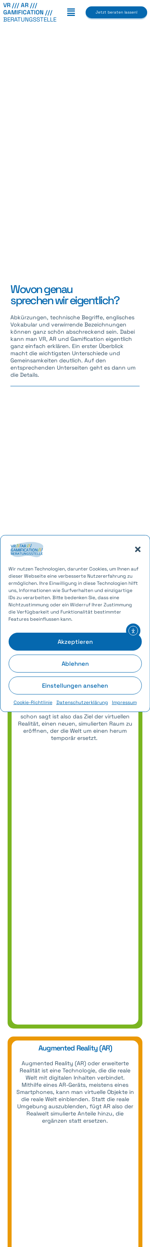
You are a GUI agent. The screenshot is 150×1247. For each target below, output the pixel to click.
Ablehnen (75, 663)
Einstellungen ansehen (75, 685)
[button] (138, 549)
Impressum (124, 702)
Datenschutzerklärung (82, 702)
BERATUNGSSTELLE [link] (29, 12)
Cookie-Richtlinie (33, 702)
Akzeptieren (75, 641)
